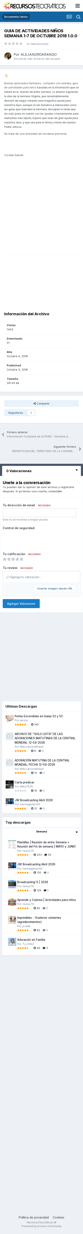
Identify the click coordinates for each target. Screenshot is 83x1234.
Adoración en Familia (31, 939)
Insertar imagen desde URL (55, 588)
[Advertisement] (43, 212)
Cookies (58, 1217)
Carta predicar (24, 782)
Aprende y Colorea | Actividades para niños (46, 900)
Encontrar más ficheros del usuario (37, 58)
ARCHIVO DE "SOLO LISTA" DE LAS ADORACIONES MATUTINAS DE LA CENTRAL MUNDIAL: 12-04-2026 (45, 738)
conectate (55, 491)
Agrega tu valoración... (24, 577)
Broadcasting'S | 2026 (32, 882)
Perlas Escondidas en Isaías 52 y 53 (39, 716)
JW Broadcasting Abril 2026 (34, 800)
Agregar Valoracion (21, 603)
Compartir (41, 403)
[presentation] (35, 539)
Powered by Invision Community (42, 1226)
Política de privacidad (34, 1217)
